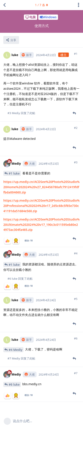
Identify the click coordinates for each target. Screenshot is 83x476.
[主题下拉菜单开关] (78, 5)
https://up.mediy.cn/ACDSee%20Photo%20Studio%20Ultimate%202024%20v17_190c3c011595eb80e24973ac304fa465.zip (41, 224)
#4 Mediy (15, 350)
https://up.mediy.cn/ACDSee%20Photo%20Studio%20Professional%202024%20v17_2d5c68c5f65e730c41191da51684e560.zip (41, 205)
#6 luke (14, 384)
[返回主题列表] (4, 5)
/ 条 (41, 5)
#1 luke (14, 173)
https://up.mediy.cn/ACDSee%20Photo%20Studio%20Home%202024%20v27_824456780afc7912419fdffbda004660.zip (41, 187)
